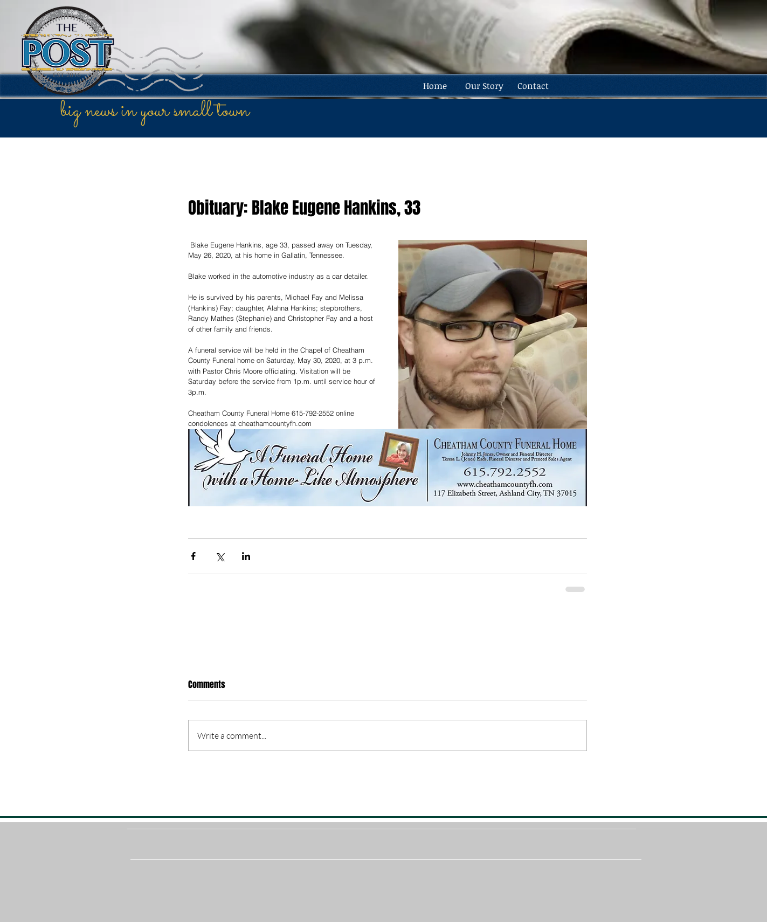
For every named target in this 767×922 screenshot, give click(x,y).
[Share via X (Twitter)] (220, 556)
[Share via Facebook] (193, 556)
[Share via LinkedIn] (246, 556)
